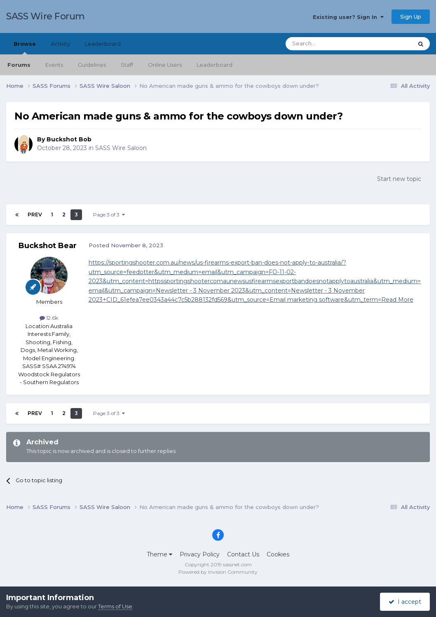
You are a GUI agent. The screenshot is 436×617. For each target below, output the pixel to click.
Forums (18, 64)
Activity (60, 43)
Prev (35, 214)
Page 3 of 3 (109, 214)
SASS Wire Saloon (121, 148)
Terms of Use (115, 606)
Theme (159, 554)
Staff (127, 64)
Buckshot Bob (69, 139)
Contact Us (243, 554)
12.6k (49, 317)
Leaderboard (214, 64)
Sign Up (410, 16)
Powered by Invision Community (218, 572)
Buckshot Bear (48, 245)
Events (54, 64)
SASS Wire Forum (45, 16)
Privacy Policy (200, 554)
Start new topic (399, 179)
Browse (25, 47)
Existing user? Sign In (348, 17)
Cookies (278, 554)
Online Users (165, 64)
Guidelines (92, 64)
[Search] (329, 43)
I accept (405, 601)
